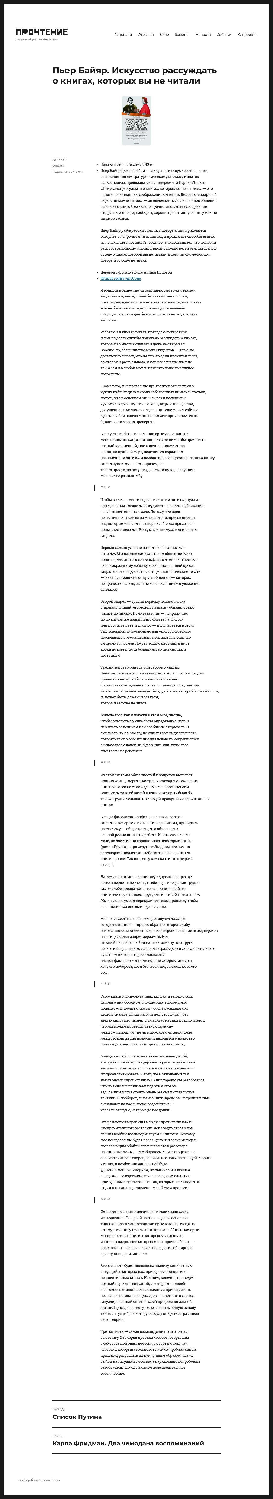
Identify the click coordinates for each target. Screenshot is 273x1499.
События (224, 35)
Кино (164, 35)
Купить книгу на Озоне (120, 278)
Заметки (182, 35)
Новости (203, 35)
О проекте (247, 35)
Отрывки (146, 35)
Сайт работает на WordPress (40, 1480)
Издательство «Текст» (67, 171)
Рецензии (123, 35)
